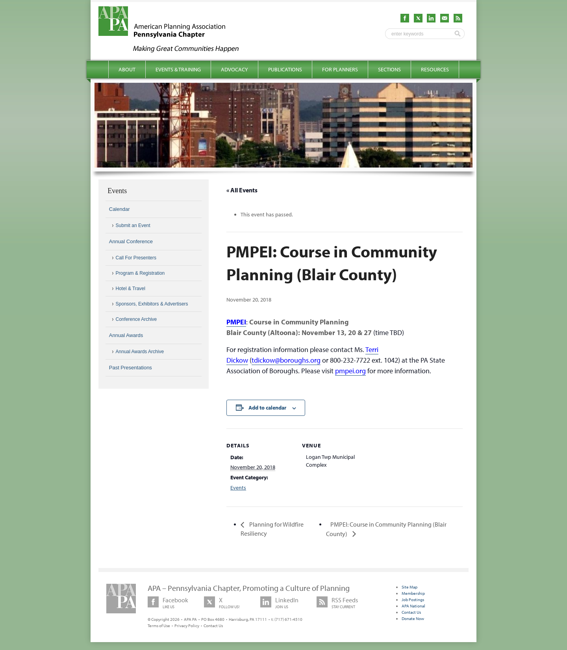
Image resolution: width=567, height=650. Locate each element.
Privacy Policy (186, 625)
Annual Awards (126, 335)
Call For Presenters (136, 258)
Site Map (409, 587)
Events (238, 487)
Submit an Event (133, 225)
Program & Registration (140, 273)
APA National (413, 606)
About (127, 69)
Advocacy (234, 69)
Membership (413, 593)
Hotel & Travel (130, 288)
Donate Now (413, 618)
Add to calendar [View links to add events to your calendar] (267, 407)
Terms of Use (159, 625)
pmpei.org (350, 370)
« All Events (242, 190)
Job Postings (413, 599)
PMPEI (236, 321)
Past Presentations (130, 368)
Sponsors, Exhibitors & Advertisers (152, 304)
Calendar (119, 209)
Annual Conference (131, 241)
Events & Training (178, 69)
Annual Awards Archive (140, 351)
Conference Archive (136, 319)
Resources (435, 69)
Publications (285, 69)
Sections (389, 69)
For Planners (340, 69)
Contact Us (213, 625)
